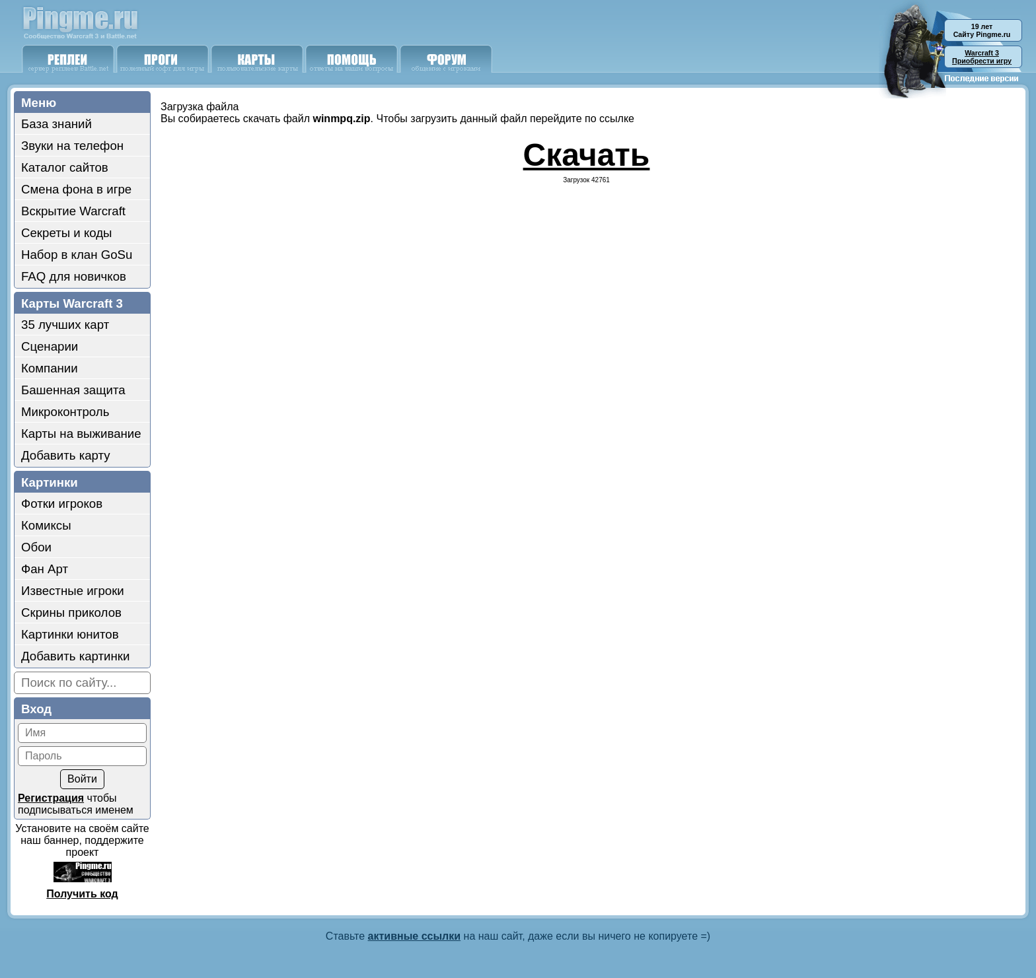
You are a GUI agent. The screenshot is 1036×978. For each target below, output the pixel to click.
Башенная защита (73, 390)
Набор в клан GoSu (76, 255)
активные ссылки (414, 936)
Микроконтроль (65, 412)
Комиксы (46, 525)
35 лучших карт (65, 325)
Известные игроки (72, 591)
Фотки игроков (61, 503)
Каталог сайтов (64, 167)
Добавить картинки (75, 656)
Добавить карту (65, 455)
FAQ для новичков (73, 276)
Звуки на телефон (72, 146)
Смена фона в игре (76, 189)
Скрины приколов (71, 612)
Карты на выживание (81, 433)
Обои (36, 547)
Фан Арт (44, 569)
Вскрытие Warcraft (73, 211)
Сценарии (49, 346)
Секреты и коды (66, 233)
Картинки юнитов (70, 634)
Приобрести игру (982, 57)
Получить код (82, 893)
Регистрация (51, 798)
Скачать (586, 154)
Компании (49, 368)
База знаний (56, 124)
